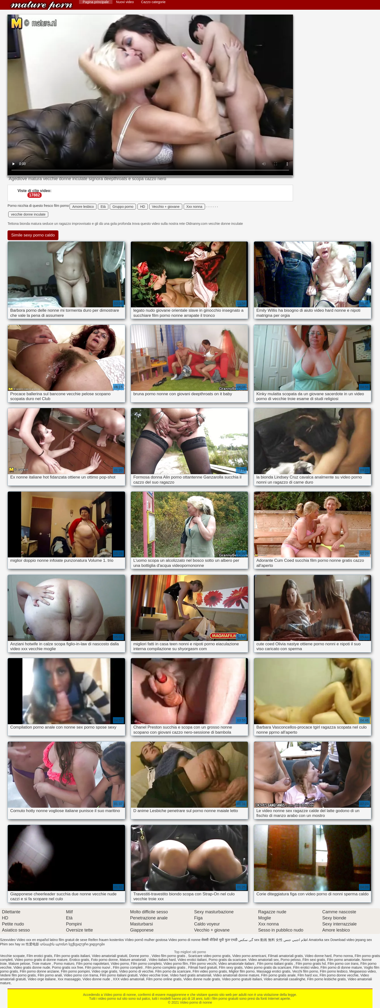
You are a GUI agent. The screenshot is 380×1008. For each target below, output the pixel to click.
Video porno (120, 964)
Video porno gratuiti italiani (242, 979)
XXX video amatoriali (128, 979)
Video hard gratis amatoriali (190, 975)
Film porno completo (146, 964)
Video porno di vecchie (136, 971)
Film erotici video (306, 967)
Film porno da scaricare (173, 971)
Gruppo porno (122, 207)
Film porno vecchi (203, 964)
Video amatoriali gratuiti (109, 956)
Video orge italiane (42, 979)
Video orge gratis (104, 971)
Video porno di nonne (41, 5)
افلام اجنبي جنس (296, 940)
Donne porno (139, 956)
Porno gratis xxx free (67, 967)
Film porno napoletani (92, 964)
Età (103, 207)
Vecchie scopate (12, 956)
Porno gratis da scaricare (227, 960)
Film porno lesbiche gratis (326, 979)
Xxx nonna (194, 207)
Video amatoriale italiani (236, 964)
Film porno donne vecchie (339, 975)
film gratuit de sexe (73, 940)
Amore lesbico (83, 207)
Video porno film (175, 964)
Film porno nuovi (98, 967)
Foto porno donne (104, 960)
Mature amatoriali (133, 960)
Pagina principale (96, 2)
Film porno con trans (343, 964)
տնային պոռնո (54, 944)
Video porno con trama (81, 975)
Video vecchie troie (154, 975)
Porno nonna (343, 956)
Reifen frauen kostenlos (106, 940)
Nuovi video (125, 2)
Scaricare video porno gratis (209, 956)
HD (142, 207)
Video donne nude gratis (201, 979)
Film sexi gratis (313, 960)
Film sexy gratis (230, 967)
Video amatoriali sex (263, 960)
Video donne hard (318, 956)
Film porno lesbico (334, 971)
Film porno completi (128, 967)
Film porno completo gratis (165, 967)
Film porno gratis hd (311, 964)
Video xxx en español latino (37, 940)
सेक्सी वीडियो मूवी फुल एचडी (219, 940)
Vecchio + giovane (166, 207)
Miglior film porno (242, 971)
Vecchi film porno (305, 971)
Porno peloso (291, 960)
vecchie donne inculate (28, 214)
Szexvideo (8, 940)
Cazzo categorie (153, 2)
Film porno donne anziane (39, 971)
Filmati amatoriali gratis (285, 956)
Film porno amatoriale (343, 960)
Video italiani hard (162, 960)
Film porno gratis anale (278, 975)
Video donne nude (97, 979)
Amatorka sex (319, 940)
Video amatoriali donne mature (236, 975)
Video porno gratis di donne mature (41, 960)
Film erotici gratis (39, 956)
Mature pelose (19, 964)
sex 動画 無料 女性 (268, 940)
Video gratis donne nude (31, 967)
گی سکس (245, 940)
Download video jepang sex (351, 940)
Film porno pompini (75, 971)
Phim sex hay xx (12, 944)
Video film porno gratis (168, 956)
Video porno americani (249, 956)
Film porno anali (50, 975)
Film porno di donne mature (341, 967)
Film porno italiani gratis (275, 964)
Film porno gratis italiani (72, 956)
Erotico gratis (79, 960)
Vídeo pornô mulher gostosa (146, 940)
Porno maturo (64, 964)
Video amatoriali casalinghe (284, 979)
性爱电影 (32, 944)
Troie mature (42, 964)
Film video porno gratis (210, 971)
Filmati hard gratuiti (202, 967)
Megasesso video (362, 971)
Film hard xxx (308, 975)
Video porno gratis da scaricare (267, 967)
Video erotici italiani (192, 960)
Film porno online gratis (164, 979)
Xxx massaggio (69, 979)
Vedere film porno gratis (18, 975)
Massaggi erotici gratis (273, 971)
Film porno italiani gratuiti (119, 975)
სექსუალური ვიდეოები (87, 944)
